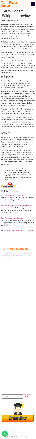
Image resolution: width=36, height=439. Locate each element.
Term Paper (30, 231)
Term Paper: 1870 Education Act (12, 195)
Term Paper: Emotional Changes (12, 218)
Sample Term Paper (18, 231)
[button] (5, 434)
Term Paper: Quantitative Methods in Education (17, 206)
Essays (8, 231)
